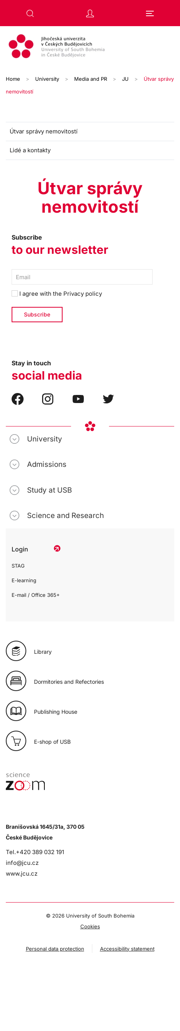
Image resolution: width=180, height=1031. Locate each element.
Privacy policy (82, 293)
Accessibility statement (127, 949)
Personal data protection (55, 949)
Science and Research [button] (65, 515)
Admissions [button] (46, 464)
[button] (30, 13)
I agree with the (57, 293)
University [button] (44, 439)
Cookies (90, 926)
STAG (18, 566)
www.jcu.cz (21, 873)
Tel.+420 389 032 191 (35, 852)
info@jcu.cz (22, 862)
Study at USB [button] (49, 490)
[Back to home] (90, 47)
